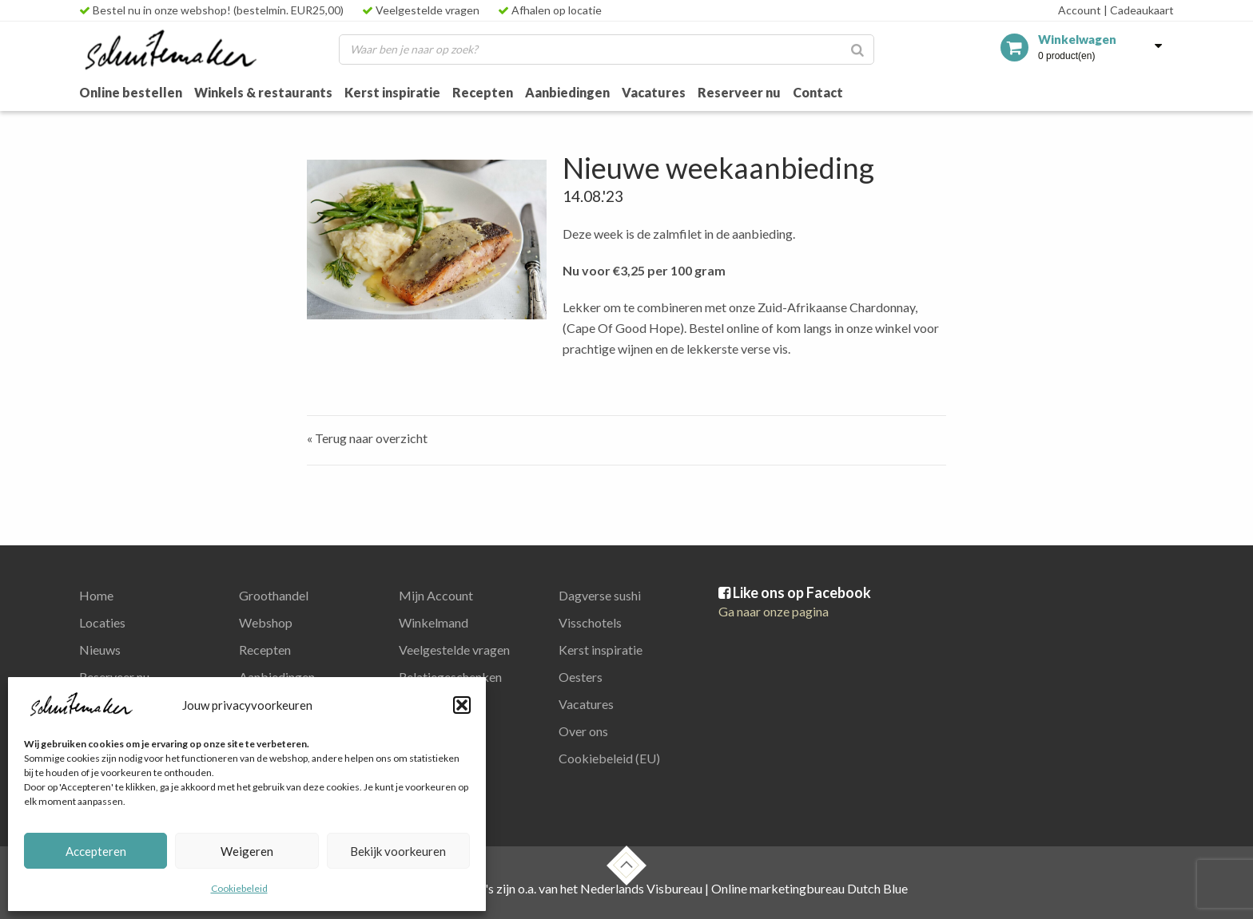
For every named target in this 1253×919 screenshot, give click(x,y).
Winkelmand (433, 622)
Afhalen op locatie (550, 10)
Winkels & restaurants (263, 92)
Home (96, 595)
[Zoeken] (857, 49)
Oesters (581, 676)
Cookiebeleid (239, 888)
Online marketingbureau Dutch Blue (809, 888)
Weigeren (247, 851)
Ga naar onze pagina (773, 611)
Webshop (265, 622)
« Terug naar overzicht (367, 438)
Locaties (102, 622)
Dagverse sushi (600, 595)
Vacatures (654, 92)
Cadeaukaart (1139, 10)
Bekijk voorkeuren (398, 851)
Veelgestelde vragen (420, 10)
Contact (818, 92)
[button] (462, 705)
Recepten (482, 92)
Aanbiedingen (567, 92)
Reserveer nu (739, 92)
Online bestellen (130, 92)
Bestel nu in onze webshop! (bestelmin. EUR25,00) (211, 10)
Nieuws (100, 649)
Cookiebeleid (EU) (609, 758)
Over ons (583, 731)
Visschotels (590, 622)
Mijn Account (436, 595)
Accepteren (96, 851)
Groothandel (273, 595)
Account (1079, 10)
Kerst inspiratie (392, 92)
